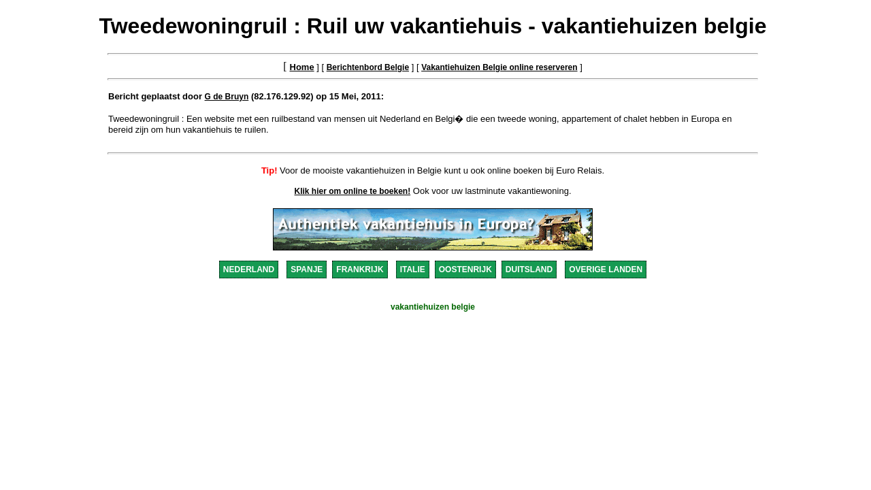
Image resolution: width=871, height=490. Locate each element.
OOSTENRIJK (465, 269)
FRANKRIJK (359, 269)
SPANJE (307, 269)
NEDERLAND (248, 269)
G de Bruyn (227, 96)
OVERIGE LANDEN (605, 269)
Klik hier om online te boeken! (353, 191)
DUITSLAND (529, 269)
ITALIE (412, 269)
